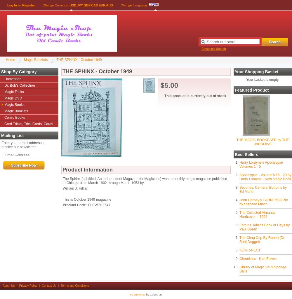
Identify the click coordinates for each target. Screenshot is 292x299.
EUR (102, 5)
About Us (9, 285)
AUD (109, 5)
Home (10, 60)
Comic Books (14, 118)
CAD (94, 5)
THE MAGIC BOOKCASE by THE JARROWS (263, 142)
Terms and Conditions (75, 285)
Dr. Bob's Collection (19, 85)
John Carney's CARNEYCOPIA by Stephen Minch (263, 202)
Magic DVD (13, 98)
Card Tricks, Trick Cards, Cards (28, 124)
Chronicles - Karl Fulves (258, 259)
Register (28, 5)
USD (72, 5)
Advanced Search (213, 48)
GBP (87, 5)
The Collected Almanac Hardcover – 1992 (257, 215)
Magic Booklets (36, 60)
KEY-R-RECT (249, 250)
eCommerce (137, 294)
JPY (80, 5)
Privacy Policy (28, 285)
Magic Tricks (14, 92)
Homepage (13, 79)
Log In (12, 5)
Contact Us (49, 285)
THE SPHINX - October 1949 (79, 60)
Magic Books (14, 105)
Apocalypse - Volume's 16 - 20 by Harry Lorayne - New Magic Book (265, 177)
